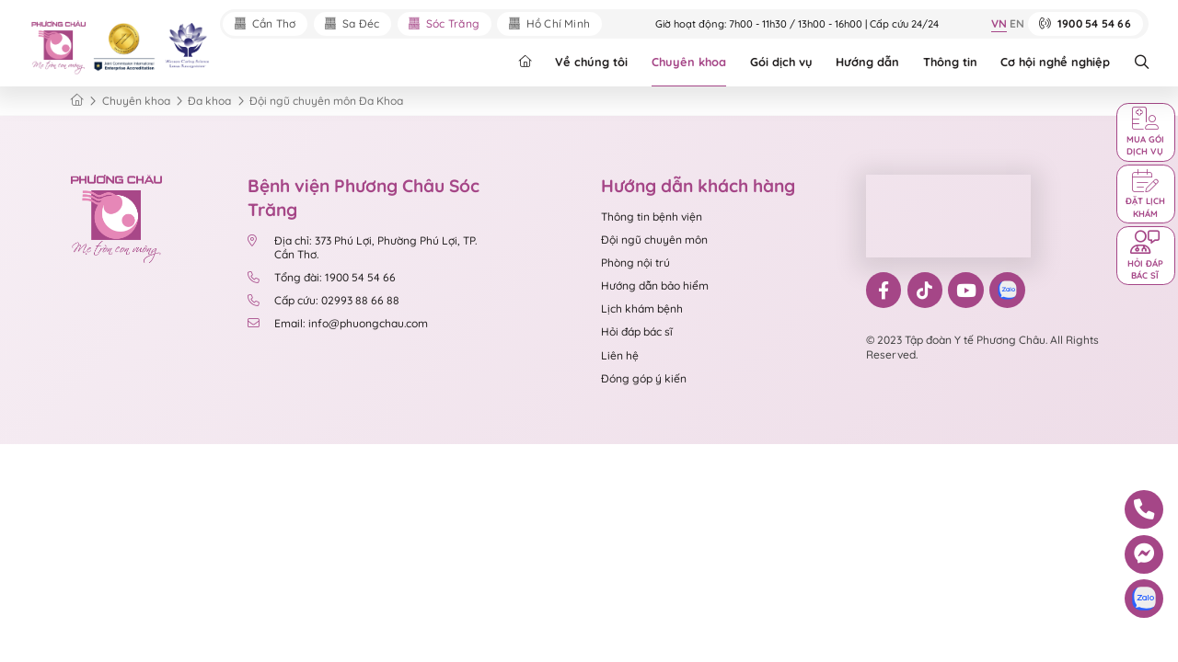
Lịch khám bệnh (642, 308)
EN (1017, 24)
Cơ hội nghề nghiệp (1055, 61)
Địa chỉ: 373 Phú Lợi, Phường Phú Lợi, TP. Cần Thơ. (362, 248)
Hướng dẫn (867, 61)
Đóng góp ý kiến (644, 378)
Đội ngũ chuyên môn (654, 239)
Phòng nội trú (635, 262)
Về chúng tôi (591, 61)
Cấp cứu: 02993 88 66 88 (323, 300)
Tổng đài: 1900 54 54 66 (323, 277)
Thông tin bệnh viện (651, 216)
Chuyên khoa (689, 61)
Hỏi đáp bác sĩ (637, 331)
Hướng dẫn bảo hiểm (655, 285)
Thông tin (950, 61)
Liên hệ (620, 355)
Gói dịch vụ (781, 61)
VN (999, 24)
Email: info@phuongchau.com (338, 323)
